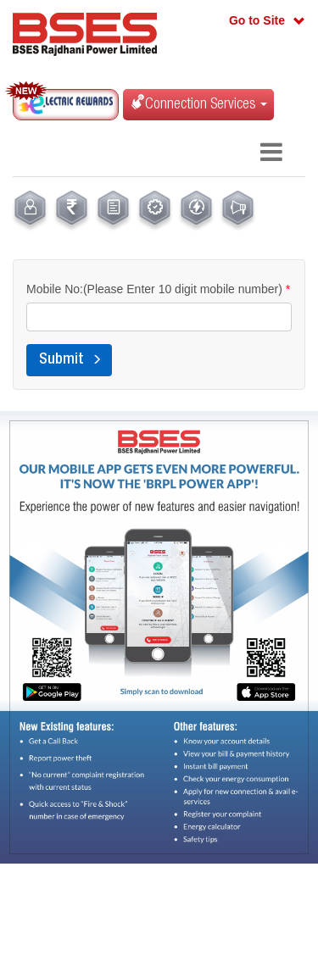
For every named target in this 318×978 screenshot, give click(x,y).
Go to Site (257, 20)
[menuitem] (30, 211)
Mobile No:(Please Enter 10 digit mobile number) (158, 289)
